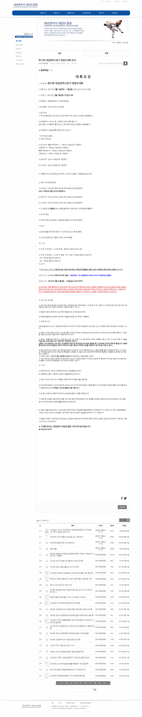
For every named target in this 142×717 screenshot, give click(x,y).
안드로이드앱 (125, 1)
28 (95, 683)
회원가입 (108, 1)
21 (62, 683)
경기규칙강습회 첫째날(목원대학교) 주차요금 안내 (67, 670)
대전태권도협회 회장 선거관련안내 (62, 543)
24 (76, 683)
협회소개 (43, 13)
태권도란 (115, 13)
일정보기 (18, 49)
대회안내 (18, 56)
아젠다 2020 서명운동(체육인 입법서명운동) (65, 652)
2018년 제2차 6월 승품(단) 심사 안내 (63, 567)
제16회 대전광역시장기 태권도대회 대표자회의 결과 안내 (70, 609)
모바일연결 (116, 1)
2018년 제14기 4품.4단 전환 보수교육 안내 (65, 561)
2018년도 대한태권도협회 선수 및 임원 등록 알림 (67, 676)
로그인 (102, 1)
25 (81, 683)
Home (114, 42)
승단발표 (18, 52)
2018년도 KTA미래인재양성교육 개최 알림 (65, 603)
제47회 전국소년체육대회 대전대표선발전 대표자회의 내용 (70, 615)
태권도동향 (19, 45)
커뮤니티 (101, 13)
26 (85, 683)
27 (90, 683)
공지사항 (18, 41)
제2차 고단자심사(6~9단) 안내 (61, 585)
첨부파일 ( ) (45, 70)
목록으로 (122, 507)
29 (99, 683)
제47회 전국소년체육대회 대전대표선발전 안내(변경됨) (69, 633)
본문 (59, 53)
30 (104, 683)
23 (71, 683)
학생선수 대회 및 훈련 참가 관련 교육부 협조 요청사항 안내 (71, 579)
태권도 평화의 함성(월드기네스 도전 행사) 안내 (66, 597)
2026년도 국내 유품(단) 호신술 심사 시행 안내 (66, 537)
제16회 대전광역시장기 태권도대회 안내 (64, 640)
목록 (106, 53)
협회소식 (57, 13)
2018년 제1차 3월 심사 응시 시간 (62, 645)
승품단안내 (70, 13)
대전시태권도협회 (43, 63)
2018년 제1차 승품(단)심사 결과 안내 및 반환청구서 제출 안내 (72, 626)
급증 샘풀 (53, 549)
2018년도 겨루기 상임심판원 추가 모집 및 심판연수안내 (70, 658)
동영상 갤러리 (20, 64)
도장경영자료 (86, 13)
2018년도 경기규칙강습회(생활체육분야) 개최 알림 (68, 664)
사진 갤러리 (19, 60)
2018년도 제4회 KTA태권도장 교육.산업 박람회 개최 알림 (70, 573)
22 (67, 683)
